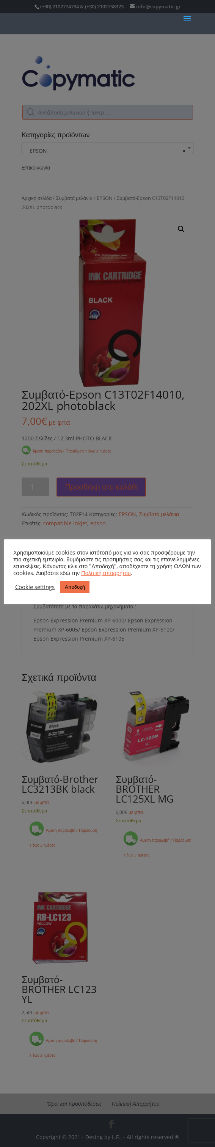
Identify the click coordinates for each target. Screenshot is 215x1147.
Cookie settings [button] (35, 586)
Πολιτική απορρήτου (106, 573)
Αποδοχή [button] (75, 586)
